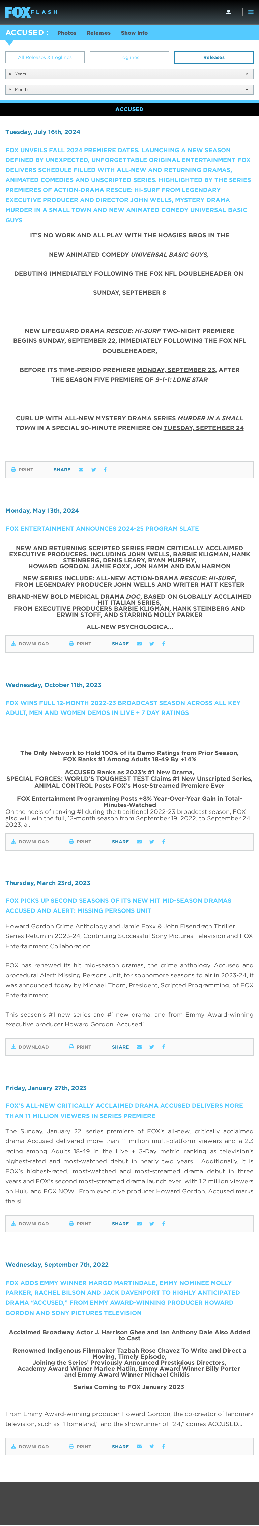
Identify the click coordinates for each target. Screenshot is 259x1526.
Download (30, 644)
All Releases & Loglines (45, 57)
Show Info (136, 33)
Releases (100, 33)
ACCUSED (24, 32)
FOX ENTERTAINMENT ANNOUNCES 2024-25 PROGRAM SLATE (103, 528)
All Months (128, 89)
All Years (128, 74)
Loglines (129, 57)
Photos (67, 33)
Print (22, 470)
